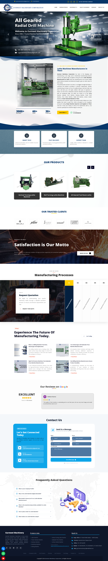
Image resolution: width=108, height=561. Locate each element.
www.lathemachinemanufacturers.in (60, 546)
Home (55, 7)
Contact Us (101, 7)
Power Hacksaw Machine (36, 539)
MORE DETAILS (85, 253)
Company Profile (63, 7)
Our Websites (82, 553)
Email (52, 440)
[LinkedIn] (10, 548)
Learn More (62, 112)
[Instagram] (20, 548)
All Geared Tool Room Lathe (81, 195)
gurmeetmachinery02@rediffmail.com (85, 548)
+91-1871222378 (81, 543)
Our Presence (58, 553)
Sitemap (50, 553)
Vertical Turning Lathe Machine (27, 196)
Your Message (54, 446)
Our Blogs (65, 553)
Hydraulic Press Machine (57, 539)
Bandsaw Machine (35, 542)
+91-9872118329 (98, 545)
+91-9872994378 (35, 1)
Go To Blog (88, 336)
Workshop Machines (35, 544)
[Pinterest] (17, 548)
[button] (8, 33)
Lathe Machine (34, 537)
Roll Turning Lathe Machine (54, 195)
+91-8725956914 (89, 545)
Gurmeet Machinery (14, 532)
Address (74, 440)
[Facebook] (6, 548)
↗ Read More (32, 356)
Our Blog (93, 7)
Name (52, 435)
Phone (73, 435)
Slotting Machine (34, 546)
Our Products (74, 7)
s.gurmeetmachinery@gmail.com (21, 1)
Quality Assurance (84, 7)
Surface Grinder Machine (57, 542)
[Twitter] (13, 548)
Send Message (71, 459)
